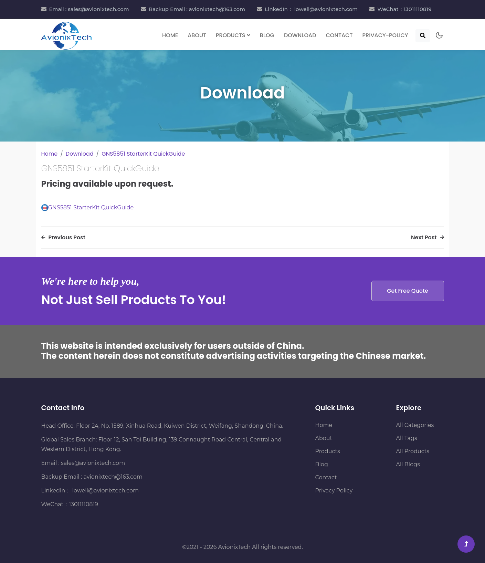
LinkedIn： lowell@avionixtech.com (311, 9)
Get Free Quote (407, 291)
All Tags (406, 438)
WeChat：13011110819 (404, 9)
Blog (267, 35)
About (197, 35)
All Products (413, 451)
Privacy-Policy (385, 35)
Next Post (427, 237)
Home (170, 35)
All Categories (415, 425)
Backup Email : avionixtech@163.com (197, 9)
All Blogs (408, 464)
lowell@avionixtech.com (104, 490)
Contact (339, 35)
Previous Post (63, 237)
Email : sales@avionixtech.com (89, 9)
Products (327, 451)
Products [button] (233, 35)
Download (300, 35)
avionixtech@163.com (113, 476)
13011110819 (83, 504)
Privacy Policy (334, 490)
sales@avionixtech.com (93, 463)
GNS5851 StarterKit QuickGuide (143, 154)
